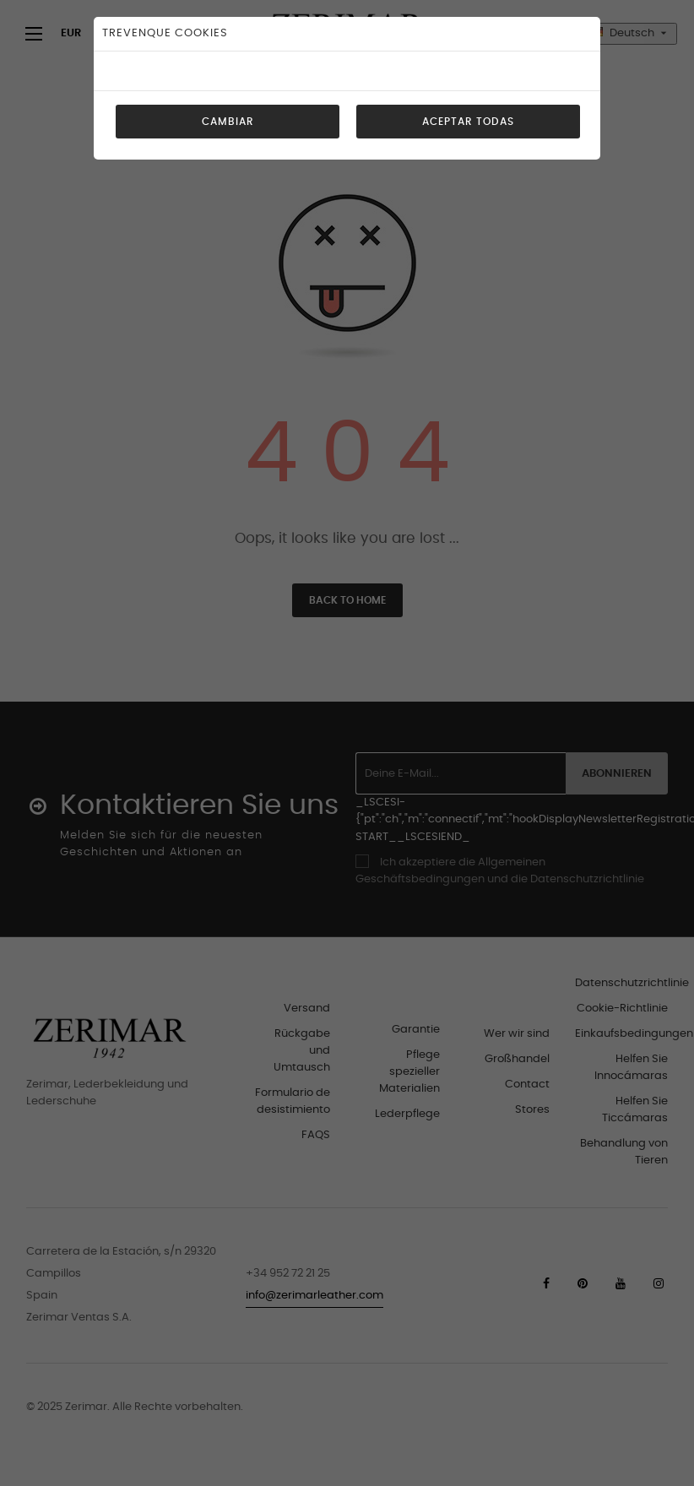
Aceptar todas (468, 122)
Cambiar (228, 122)
